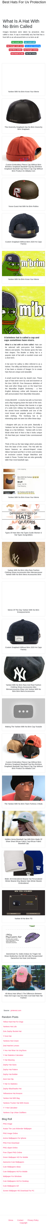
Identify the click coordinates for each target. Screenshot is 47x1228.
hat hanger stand (30, 50)
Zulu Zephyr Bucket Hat (12, 1031)
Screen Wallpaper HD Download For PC (18, 1191)
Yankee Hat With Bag (11, 1098)
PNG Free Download (11, 1143)
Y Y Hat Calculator (10, 1108)
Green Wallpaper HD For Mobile (15, 1157)
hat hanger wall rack (15, 46)
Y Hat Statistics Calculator (13, 1055)
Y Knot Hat (7, 1036)
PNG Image (7, 1124)
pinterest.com (16, 1010)
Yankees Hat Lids (10, 1027)
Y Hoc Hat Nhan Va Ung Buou (14, 1050)
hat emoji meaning (32, 46)
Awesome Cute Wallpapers (13, 1162)
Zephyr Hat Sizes (9, 1065)
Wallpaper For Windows (12, 1176)
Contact (20, 1220)
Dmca (11, 1220)
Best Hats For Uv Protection (24, 2)
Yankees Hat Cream (11, 1041)
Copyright (23, 1223)
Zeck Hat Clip (8, 1079)
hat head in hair (17, 53)
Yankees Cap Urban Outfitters (14, 1112)
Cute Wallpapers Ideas (12, 1167)
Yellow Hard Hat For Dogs (13, 1022)
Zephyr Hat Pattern (10, 1070)
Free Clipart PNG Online (12, 1152)
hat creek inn (17, 42)
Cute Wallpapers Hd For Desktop (16, 1181)
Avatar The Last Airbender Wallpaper (17, 1129)
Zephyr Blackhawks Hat (12, 1089)
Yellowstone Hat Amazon (12, 1093)
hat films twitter (16, 50)
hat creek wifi (30, 42)
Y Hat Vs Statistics (10, 1084)
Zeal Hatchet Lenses (11, 1046)
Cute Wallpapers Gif (11, 1186)
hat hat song (31, 53)
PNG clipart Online (10, 1148)
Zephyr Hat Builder (10, 1074)
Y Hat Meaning (9, 1060)
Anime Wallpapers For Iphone (14, 1138)
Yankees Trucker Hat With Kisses (16, 1103)
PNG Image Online (10, 1133)
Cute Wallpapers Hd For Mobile (15, 1172)
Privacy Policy (33, 1220)
